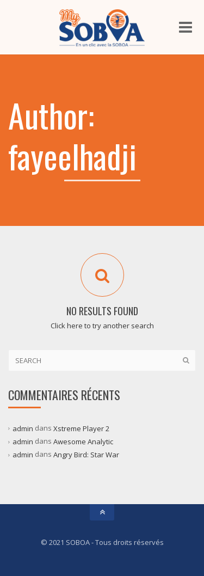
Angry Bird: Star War (86, 454)
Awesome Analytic (83, 441)
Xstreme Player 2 (81, 428)
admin (23, 428)
